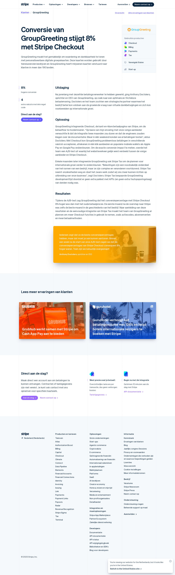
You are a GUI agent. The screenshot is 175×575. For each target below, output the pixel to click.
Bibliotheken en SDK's (99, 546)
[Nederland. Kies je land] (33, 438)
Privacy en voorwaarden (134, 452)
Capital (58, 452)
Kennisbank (129, 438)
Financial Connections (64, 477)
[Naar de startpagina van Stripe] (24, 434)
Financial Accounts (63, 473)
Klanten (25, 12)
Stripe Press (129, 490)
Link (57, 491)
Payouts (59, 502)
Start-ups (94, 441)
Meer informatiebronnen (134, 473)
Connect (59, 463)
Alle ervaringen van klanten (141, 13)
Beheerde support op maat (136, 507)
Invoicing (59, 484)
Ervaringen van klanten (134, 441)
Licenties (128, 462)
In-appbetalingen (97, 466)
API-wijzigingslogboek (99, 543)
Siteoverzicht (130, 466)
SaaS (92, 477)
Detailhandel (95, 502)
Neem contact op (144, 4)
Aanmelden (124, 4)
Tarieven (102, 4)
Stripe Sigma (60, 512)
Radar (57, 505)
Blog (126, 445)
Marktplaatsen (96, 470)
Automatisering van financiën (102, 459)
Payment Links (61, 498)
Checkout (59, 455)
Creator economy (97, 484)
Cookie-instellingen (132, 469)
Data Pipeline (61, 466)
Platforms (94, 473)
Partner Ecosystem (98, 518)
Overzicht (119, 13)
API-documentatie (134, 391)
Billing (57, 448)
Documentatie (96, 532)
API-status (94, 539)
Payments (59, 495)
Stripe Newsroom (131, 486)
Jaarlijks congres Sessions (135, 448)
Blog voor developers (99, 550)
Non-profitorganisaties (100, 498)
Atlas (57, 441)
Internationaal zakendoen (101, 463)
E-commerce (95, 452)
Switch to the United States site (126, 568)
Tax (57, 516)
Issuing (58, 487)
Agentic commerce (98, 445)
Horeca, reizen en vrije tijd (101, 487)
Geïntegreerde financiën (100, 455)
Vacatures (128, 483)
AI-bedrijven (95, 480)
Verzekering (95, 491)
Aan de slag (29, 397)
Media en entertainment (100, 495)
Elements (59, 470)
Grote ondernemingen (99, 438)
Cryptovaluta (95, 448)
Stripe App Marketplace (100, 515)
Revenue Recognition (64, 509)
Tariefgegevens (98, 394)
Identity (58, 480)
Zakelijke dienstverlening (101, 522)
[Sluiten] (170, 562)
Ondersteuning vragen (134, 504)
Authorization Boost (64, 445)
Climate (58, 459)
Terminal (59, 519)
